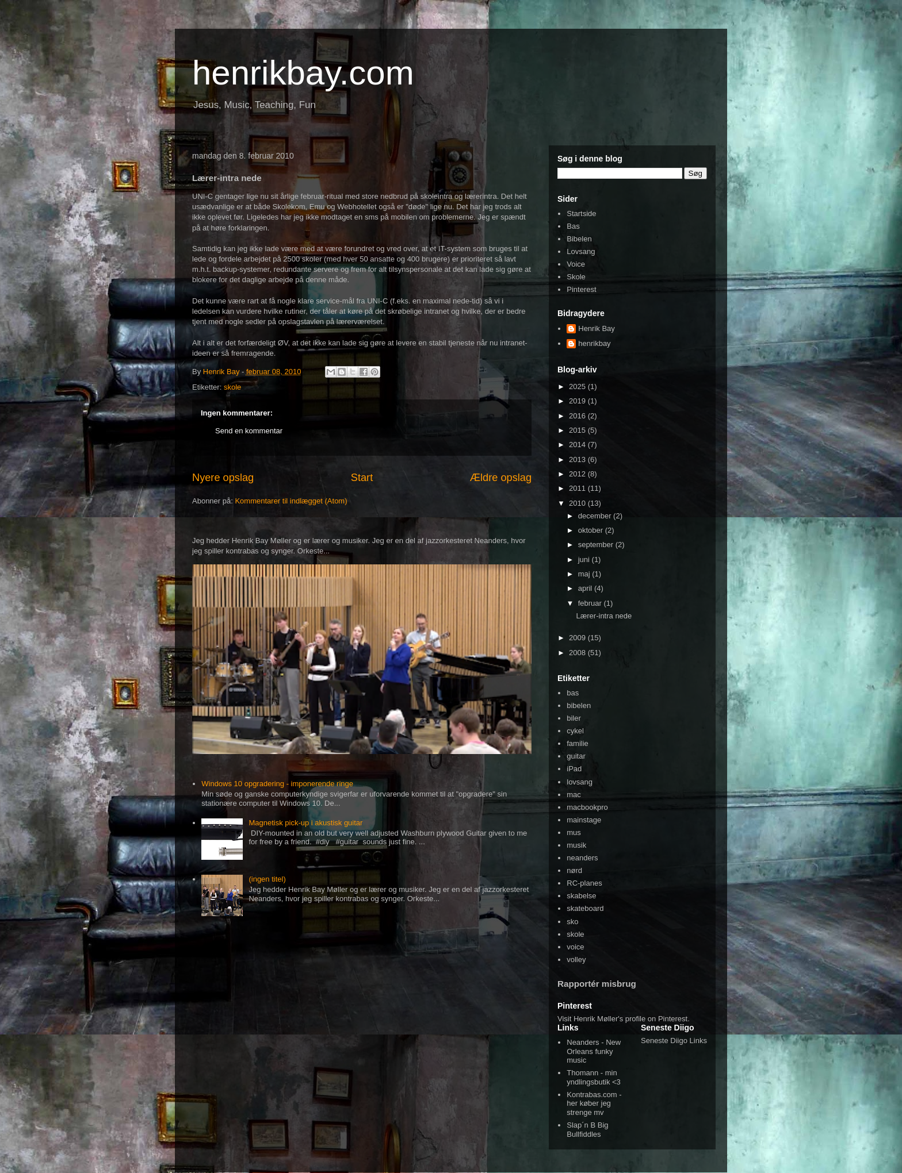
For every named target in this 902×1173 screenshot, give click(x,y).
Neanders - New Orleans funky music (594, 1051)
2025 (578, 386)
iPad (574, 768)
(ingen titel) (267, 879)
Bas (573, 226)
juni (585, 559)
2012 (578, 474)
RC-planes (584, 883)
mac (574, 794)
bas (573, 693)
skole (232, 387)
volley (576, 959)
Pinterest (581, 289)
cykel (575, 730)
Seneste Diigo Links (674, 1040)
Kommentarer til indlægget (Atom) (291, 501)
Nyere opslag (223, 477)
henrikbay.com (303, 72)
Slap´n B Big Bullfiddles (587, 1130)
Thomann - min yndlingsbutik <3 (594, 1077)
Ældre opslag (501, 477)
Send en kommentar (248, 430)
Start (362, 477)
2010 (578, 503)
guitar (576, 756)
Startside (581, 213)
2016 (578, 415)
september (597, 544)
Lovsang (581, 251)
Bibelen (579, 238)
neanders (582, 857)
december (595, 515)
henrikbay (594, 343)
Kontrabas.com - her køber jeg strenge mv (594, 1103)
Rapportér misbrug (596, 984)
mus (574, 832)
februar (591, 603)
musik (576, 845)
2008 (578, 652)
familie (577, 743)
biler (574, 718)
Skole (576, 276)
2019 (578, 401)
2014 (578, 444)
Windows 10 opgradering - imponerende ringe (277, 783)
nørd (574, 870)
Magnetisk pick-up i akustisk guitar (305, 822)
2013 (578, 459)
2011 (578, 488)
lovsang (580, 782)
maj (585, 574)
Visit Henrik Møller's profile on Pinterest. (623, 1018)
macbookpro (587, 807)
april (586, 588)
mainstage (584, 820)
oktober (591, 530)
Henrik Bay (596, 328)
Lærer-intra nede (604, 616)
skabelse (581, 895)
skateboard (585, 908)
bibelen (579, 705)
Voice (576, 264)
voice (575, 947)
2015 (578, 430)
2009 (578, 637)
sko (572, 921)
